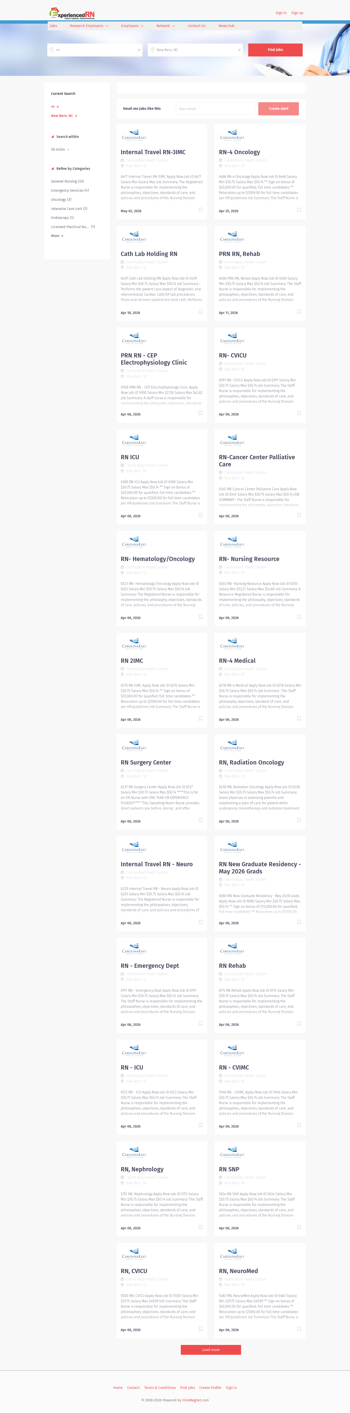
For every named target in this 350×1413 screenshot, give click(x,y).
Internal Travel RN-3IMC (153, 152)
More (55, 236)
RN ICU (130, 457)
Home (118, 1388)
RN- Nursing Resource (249, 559)
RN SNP (229, 1169)
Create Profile (210, 1388)
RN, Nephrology (142, 1169)
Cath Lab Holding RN (149, 254)
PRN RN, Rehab (239, 254)
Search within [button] (67, 137)
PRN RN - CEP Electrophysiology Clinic (154, 359)
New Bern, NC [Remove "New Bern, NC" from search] (62, 116)
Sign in (281, 13)
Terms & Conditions (160, 1388)
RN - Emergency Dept (150, 965)
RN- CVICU (233, 355)
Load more (211, 1350)
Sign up (297, 13)
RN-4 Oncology (239, 152)
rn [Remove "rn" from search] (52, 106)
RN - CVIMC (234, 1067)
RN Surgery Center (146, 762)
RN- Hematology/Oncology (158, 559)
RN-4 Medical (237, 660)
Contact (133, 1388)
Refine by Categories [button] (73, 168)
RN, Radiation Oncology (251, 762)
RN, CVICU (134, 1271)
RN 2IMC (132, 660)
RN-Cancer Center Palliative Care (257, 461)
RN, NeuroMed (238, 1271)
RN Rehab (232, 965)
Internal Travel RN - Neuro (157, 864)
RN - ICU (132, 1067)
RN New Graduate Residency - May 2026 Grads (260, 868)
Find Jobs (275, 50)
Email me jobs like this (142, 108)
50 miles (58, 149)
